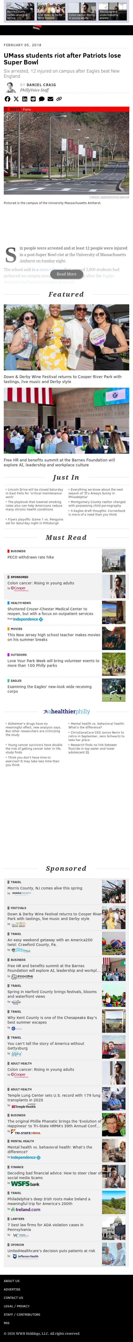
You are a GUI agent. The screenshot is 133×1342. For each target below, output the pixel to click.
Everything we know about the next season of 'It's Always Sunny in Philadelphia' (95, 493)
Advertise (12, 1289)
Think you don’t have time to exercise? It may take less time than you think (32, 761)
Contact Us (13, 1297)
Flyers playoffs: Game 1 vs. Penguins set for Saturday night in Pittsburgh (34, 521)
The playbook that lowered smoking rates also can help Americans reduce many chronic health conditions (34, 505)
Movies (16, 629)
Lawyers (17, 1219)
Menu (125, 30)
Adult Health (21, 1063)
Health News (21, 603)
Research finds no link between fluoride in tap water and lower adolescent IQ (92, 748)
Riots (15, 109)
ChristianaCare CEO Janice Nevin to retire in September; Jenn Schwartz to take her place (96, 736)
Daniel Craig (41, 84)
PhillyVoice (11, 30)
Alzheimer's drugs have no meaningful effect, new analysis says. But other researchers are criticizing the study (33, 729)
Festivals (18, 908)
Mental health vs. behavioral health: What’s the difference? (96, 725)
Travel (16, 882)
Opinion (17, 1245)
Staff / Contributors (22, 1314)
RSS (6, 1323)
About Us (11, 1281)
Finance (17, 1167)
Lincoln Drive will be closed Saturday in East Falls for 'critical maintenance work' (34, 493)
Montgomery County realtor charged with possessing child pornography (96, 503)
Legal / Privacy (17, 1306)
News (36, 28)
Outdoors (19, 655)
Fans (27, 109)
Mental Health (22, 1141)
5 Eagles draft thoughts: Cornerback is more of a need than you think (96, 512)
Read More (66, 274)
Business (18, 551)
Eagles (16, 680)
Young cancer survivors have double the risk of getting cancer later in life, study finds (34, 748)
